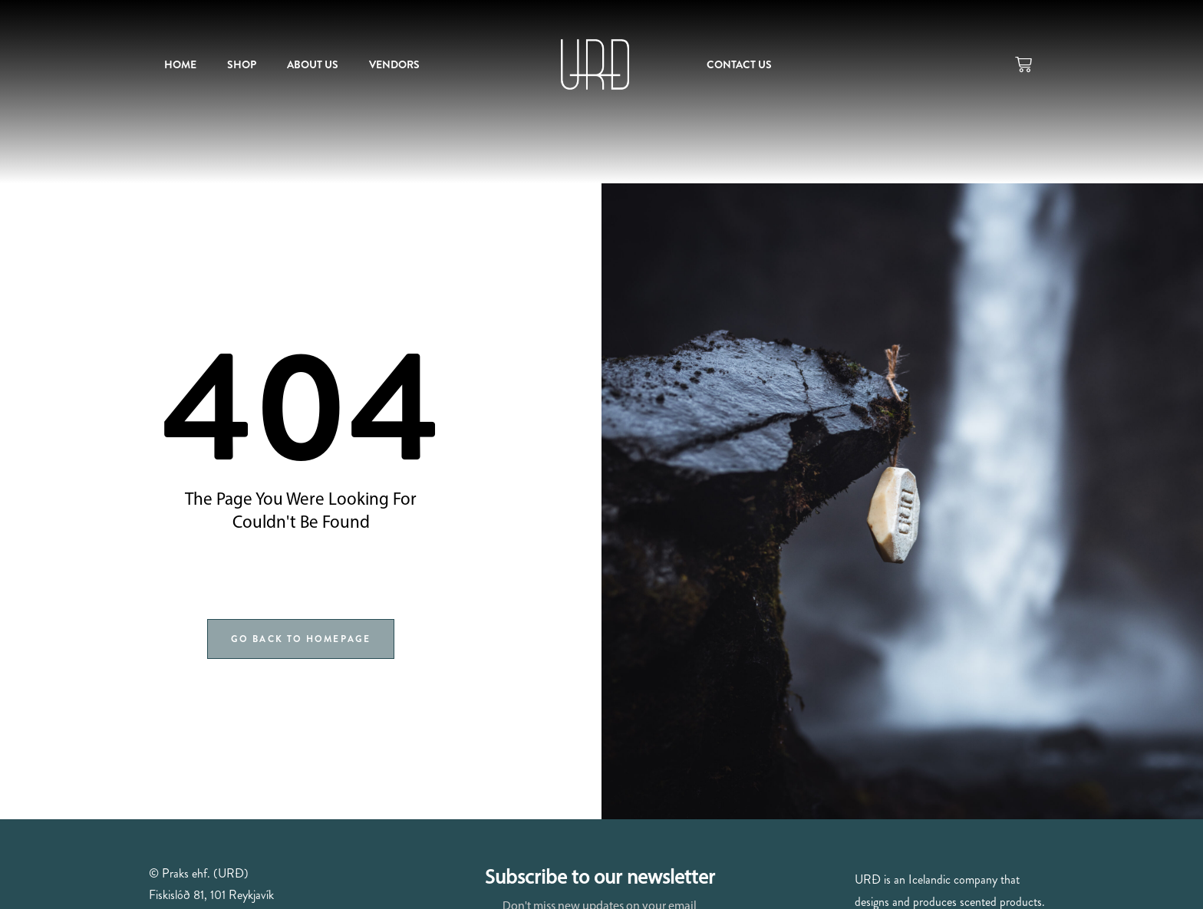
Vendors (394, 64)
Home (180, 64)
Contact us (739, 64)
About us (312, 64)
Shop (241, 64)
